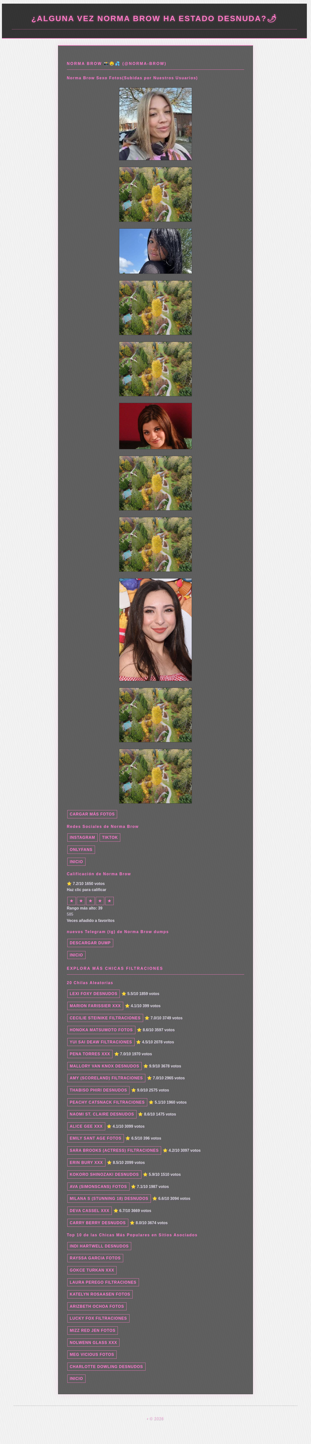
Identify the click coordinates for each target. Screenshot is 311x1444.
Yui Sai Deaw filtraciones (101, 1042)
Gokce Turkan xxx (92, 1270)
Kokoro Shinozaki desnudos (104, 1174)
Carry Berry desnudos (98, 1223)
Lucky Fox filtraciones (98, 1318)
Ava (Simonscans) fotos (98, 1187)
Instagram (82, 837)
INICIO (76, 862)
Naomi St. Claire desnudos (102, 1114)
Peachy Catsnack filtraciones (107, 1102)
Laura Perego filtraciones (103, 1282)
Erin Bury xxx (86, 1162)
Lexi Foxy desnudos (93, 994)
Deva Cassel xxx (89, 1211)
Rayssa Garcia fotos (95, 1258)
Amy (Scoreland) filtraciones (106, 1078)
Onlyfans (81, 849)
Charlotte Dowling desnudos (106, 1367)
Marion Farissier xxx (95, 1006)
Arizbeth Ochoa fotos (97, 1306)
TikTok (110, 837)
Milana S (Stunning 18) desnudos (109, 1198)
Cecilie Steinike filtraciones (105, 1018)
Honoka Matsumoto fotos (101, 1030)
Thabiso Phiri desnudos (98, 1090)
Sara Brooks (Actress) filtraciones (114, 1150)
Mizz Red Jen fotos (92, 1330)
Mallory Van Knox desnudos (104, 1066)
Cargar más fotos (92, 814)
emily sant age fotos (95, 1138)
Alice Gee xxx (86, 1126)
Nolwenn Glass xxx (93, 1342)
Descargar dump (90, 943)
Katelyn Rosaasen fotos (100, 1294)
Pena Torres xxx (90, 1054)
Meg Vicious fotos (92, 1354)
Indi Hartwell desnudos (99, 1246)
